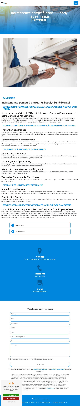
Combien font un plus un (17, 335)
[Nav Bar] (76, 3)
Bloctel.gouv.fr (50, 386)
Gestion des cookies (60, 402)
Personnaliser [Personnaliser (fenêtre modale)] (11, 402)
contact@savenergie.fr (40, 290)
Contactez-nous (18, 231)
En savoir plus (17, 225)
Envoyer (41, 362)
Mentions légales (45, 402)
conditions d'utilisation (58, 367)
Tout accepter (11, 395)
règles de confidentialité (40, 367)
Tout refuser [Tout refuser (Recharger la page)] (11, 398)
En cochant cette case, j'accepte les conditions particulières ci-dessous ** (32, 357)
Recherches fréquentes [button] (40, 399)
